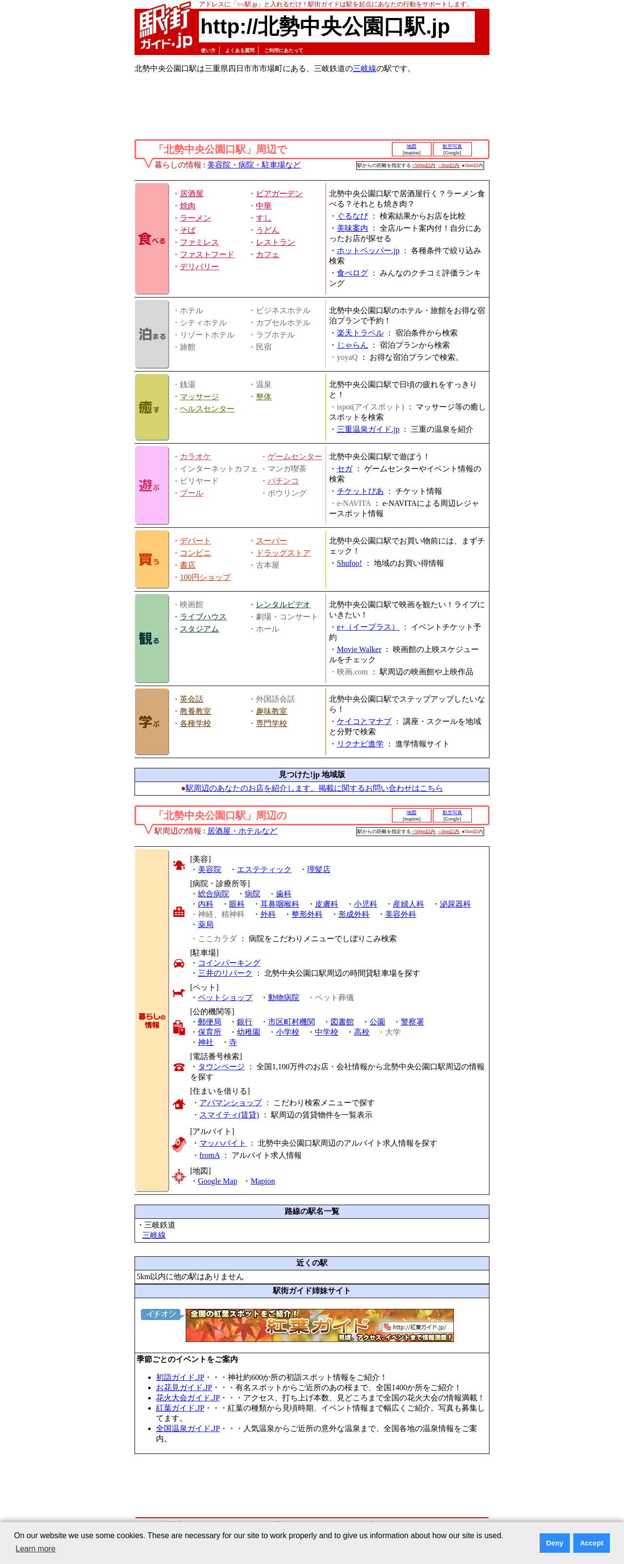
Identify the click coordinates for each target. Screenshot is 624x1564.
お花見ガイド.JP (184, 1387)
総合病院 (213, 894)
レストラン (275, 242)
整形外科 (307, 914)
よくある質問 (239, 50)
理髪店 (319, 869)
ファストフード (207, 254)
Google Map (217, 1181)
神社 (206, 1042)
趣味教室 (271, 711)
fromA (209, 1155)
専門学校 (271, 723)
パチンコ (283, 481)
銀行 (245, 1022)
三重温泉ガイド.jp (368, 429)
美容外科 (400, 914)
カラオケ (195, 456)
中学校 (326, 1032)
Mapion (263, 1181)
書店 (187, 565)
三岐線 (364, 68)
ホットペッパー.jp (368, 250)
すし (264, 218)
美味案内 (352, 228)
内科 (206, 904)
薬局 (206, 924)
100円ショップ (205, 577)
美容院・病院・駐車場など (254, 165)
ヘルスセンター (207, 409)
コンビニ (195, 553)
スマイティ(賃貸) (229, 1115)
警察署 (412, 1022)
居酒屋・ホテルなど (242, 831)
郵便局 (209, 1022)
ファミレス (199, 242)
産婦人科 (408, 904)
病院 (252, 894)
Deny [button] (554, 1543)
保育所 (209, 1032)
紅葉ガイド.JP (180, 1408)
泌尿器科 (455, 904)
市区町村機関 (291, 1022)
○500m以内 (424, 165)
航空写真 (452, 146)
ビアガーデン (279, 193)
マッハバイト (222, 1143)
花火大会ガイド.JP (188, 1398)
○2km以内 (448, 165)
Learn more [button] (36, 1549)
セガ (344, 469)
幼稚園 (248, 1032)
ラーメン (195, 218)
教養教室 (195, 711)
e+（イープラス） (368, 627)
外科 (268, 914)
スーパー (271, 541)
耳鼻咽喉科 (279, 904)
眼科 (237, 904)
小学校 (287, 1032)
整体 (264, 396)
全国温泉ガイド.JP (188, 1428)
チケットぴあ (360, 491)
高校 (362, 1032)
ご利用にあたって (283, 50)
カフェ (267, 254)
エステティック (264, 869)
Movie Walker (359, 649)
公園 (377, 1022)
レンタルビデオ (283, 604)
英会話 (191, 699)
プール (191, 493)
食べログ (352, 273)
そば (187, 230)
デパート (195, 541)
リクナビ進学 (360, 744)
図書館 (342, 1022)
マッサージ (199, 396)
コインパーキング (229, 963)
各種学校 (195, 723)
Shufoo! (349, 563)
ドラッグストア (283, 553)
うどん (267, 230)
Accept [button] (592, 1543)
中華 (264, 206)
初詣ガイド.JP (180, 1377)
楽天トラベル (360, 333)
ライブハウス (203, 617)
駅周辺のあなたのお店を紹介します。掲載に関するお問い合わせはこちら (314, 788)
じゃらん (352, 345)
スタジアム (199, 629)
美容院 (209, 869)
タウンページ (221, 1066)
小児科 (365, 904)
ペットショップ (225, 997)
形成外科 (354, 914)
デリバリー (199, 266)
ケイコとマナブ (364, 721)
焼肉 (187, 206)
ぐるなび (352, 216)
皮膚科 (326, 904)
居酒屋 (191, 193)
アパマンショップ (230, 1103)
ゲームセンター (295, 456)
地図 (411, 146)
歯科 (284, 894)
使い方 (208, 50)
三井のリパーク (225, 973)
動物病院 (283, 997)
